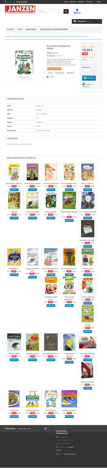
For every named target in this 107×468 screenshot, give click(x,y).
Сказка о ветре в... (87, 184)
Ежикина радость (32, 354)
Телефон (87, 325)
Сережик (14, 212)
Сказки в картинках (88, 297)
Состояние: (50, 56)
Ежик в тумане (14, 354)
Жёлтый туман (51, 410)
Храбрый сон (14, 269)
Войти (99, 1)
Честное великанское (51, 184)
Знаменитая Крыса (69, 410)
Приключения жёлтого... (14, 184)
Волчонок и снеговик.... (87, 240)
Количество (86, 67)
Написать (81, 1)
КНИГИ (10, 29)
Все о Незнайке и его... (69, 184)
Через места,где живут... (51, 269)
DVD (20, 29)
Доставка (73, 1)
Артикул (49, 53)
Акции (66, 1)
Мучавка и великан (88, 354)
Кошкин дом (14, 410)
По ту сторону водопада (87, 212)
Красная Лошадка (87, 382)
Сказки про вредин (32, 212)
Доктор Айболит (51, 212)
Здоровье (31, 29)
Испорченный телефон (32, 184)
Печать (52, 77)
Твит (50, 73)
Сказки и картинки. (32, 410)
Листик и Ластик (87, 269)
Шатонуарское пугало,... (50, 354)
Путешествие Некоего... (69, 269)
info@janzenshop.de (70, 454)
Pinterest (70, 73)
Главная (8, 36)
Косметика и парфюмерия (54, 29)
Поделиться (60, 73)
